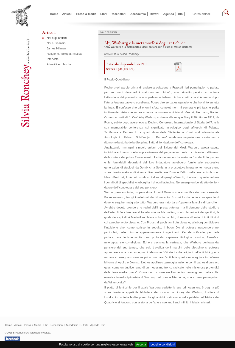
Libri (103, 14)
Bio (180, 14)
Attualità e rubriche (59, 64)
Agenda (168, 14)
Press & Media (86, 14)
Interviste (53, 59)
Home (54, 14)
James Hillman (56, 48)
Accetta (141, 344)
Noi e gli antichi (57, 38)
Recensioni (118, 14)
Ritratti (154, 14)
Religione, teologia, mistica (64, 53)
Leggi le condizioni (163, 344)
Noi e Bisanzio (56, 43)
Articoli (67, 14)
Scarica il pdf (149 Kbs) (120, 69)
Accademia (138, 14)
